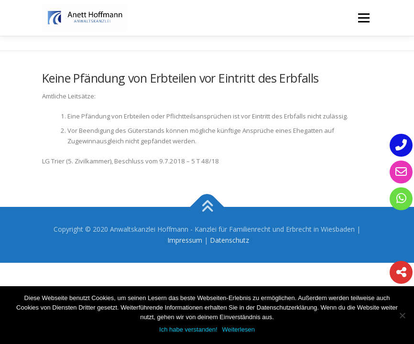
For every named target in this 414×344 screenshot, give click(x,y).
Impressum (184, 240)
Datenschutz (229, 240)
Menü (363, 17)
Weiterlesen (238, 329)
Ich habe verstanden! (188, 329)
